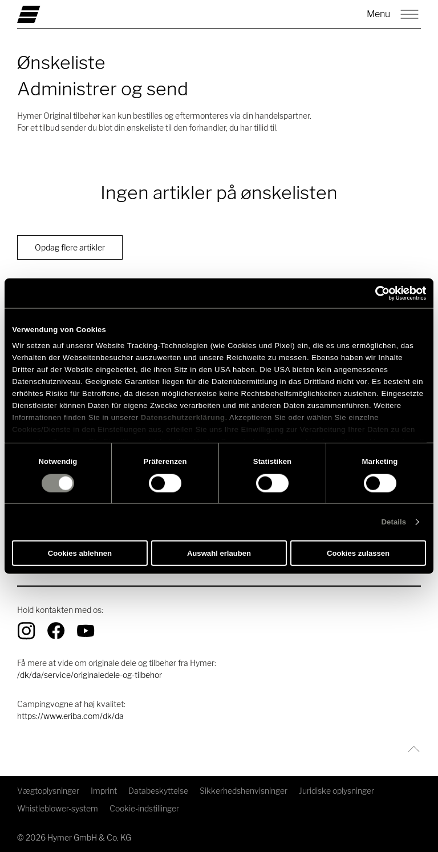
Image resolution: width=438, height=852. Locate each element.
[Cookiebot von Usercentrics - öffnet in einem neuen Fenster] (376, 292)
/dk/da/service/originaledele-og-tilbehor (89, 675)
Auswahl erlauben (219, 553)
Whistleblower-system (57, 808)
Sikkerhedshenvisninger (243, 791)
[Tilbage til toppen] (411, 749)
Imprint (104, 791)
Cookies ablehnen (80, 553)
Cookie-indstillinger (144, 808)
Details (394, 522)
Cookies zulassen (358, 553)
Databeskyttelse (158, 791)
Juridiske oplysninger (336, 791)
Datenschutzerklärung (183, 417)
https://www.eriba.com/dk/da (70, 716)
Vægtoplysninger (48, 791)
